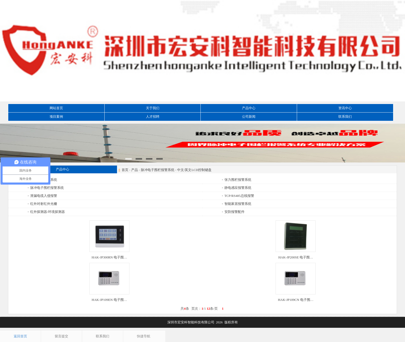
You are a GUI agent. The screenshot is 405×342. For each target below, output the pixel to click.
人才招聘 (152, 116)
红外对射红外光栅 (43, 204)
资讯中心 (345, 108)
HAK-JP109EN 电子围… (109, 300)
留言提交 (61, 336)
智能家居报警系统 (237, 204)
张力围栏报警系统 (237, 180)
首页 (125, 170)
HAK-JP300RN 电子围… (109, 257)
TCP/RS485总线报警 (238, 196)
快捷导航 (143, 336)
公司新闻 (248, 116)
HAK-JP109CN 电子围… (296, 300)
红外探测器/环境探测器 (47, 212)
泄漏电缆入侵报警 (43, 196)
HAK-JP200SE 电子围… (295, 257)
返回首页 (20, 336)
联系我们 (345, 116)
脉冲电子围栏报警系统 (157, 170)
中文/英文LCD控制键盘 (194, 170)
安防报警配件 (233, 212)
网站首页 (56, 108)
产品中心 (248, 108)
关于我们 (152, 108)
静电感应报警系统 (237, 188)
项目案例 (56, 116)
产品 (134, 170)
